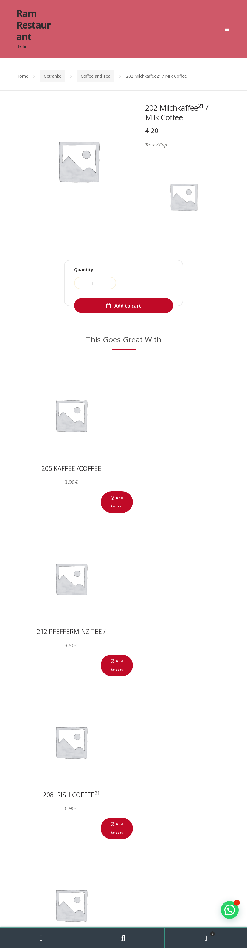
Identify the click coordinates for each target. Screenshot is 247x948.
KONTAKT (164, 854)
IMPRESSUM (205, 854)
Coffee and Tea (96, 76)
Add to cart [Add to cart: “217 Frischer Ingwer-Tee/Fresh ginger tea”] (222, 665)
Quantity (83, 269)
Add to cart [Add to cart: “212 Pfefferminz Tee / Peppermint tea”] (222, 502)
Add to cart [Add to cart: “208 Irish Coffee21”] (115, 665)
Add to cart (127, 306)
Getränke (52, 76)
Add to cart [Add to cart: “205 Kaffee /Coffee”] (115, 502)
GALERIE (128, 854)
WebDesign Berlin (176, 901)
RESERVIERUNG (84, 854)
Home (22, 76)
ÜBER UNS (40, 854)
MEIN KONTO (131, 862)
